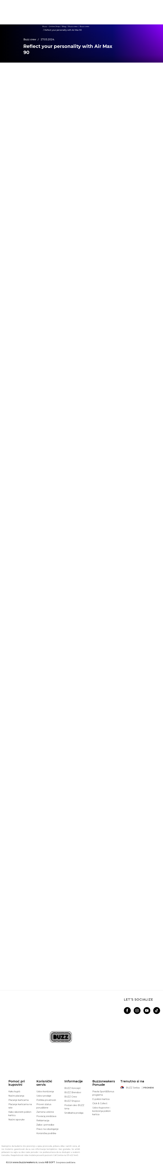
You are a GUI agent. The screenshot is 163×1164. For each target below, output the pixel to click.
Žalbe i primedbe (45, 1124)
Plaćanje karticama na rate (20, 1106)
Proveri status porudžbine (43, 1106)
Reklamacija (42, 1120)
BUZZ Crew (70, 1096)
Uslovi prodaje (43, 1095)
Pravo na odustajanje (47, 1129)
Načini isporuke (16, 1119)
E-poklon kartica (100, 1099)
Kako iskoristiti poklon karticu (19, 1114)
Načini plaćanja (16, 1095)
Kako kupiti (14, 1091)
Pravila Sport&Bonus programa (103, 1093)
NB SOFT (50, 1162)
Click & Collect (99, 1103)
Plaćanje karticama (18, 1100)
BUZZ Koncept (72, 1088)
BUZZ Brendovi (72, 1092)
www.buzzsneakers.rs (25, 1162)
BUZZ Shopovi (72, 1101)
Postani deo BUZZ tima (74, 1107)
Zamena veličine (45, 1112)
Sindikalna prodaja (73, 1113)
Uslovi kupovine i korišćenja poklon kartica (101, 1111)
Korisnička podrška (46, 1133)
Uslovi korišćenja (45, 1091)
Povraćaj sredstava (46, 1116)
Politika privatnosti (46, 1100)
